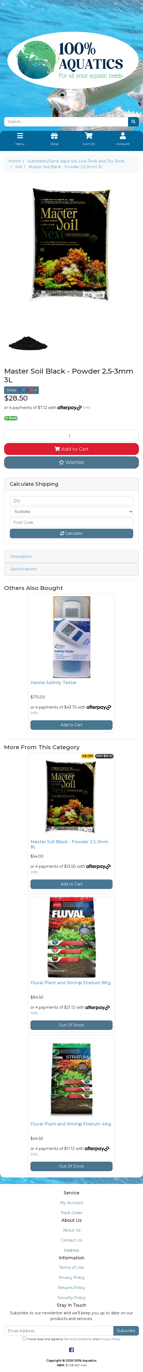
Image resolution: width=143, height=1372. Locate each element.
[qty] (71, 501)
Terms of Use (71, 1267)
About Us (71, 1230)
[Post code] (71, 522)
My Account (71, 1202)
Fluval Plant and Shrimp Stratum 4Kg (70, 1124)
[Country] (71, 511)
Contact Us (71, 1240)
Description (21, 556)
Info (87, 407)
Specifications (23, 569)
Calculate (71, 533)
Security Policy (72, 1297)
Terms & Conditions (78, 1339)
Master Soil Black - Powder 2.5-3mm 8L (69, 844)
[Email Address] (59, 1331)
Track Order (71, 1212)
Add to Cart (71, 449)
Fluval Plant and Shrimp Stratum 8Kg (70, 982)
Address (71, 1250)
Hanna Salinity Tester (53, 682)
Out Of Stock (71, 1025)
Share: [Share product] (20, 390)
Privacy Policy (71, 1277)
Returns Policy (71, 1287)
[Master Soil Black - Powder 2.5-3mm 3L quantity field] (71, 436)
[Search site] (133, 122)
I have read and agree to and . (72, 1339)
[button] (71, 462)
